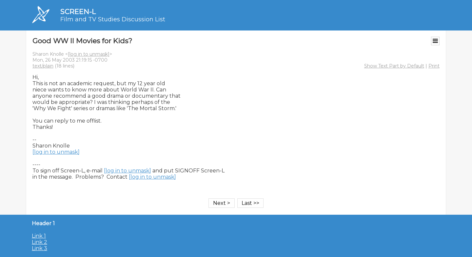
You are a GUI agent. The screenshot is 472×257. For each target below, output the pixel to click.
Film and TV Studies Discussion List (112, 19)
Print (434, 66)
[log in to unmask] (88, 54)
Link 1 (39, 236)
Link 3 (39, 248)
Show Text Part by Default (394, 66)
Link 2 (39, 242)
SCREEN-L (78, 12)
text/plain (42, 66)
